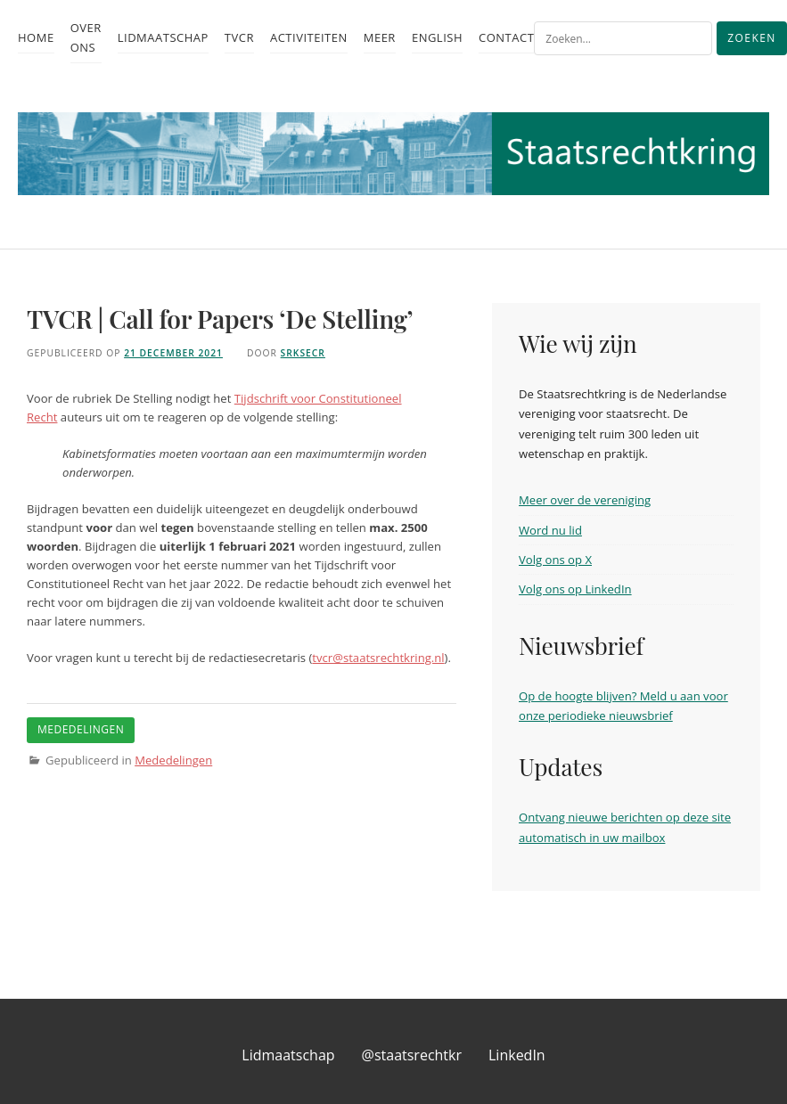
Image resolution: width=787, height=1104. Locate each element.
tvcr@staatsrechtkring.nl (378, 658)
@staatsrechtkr (412, 1055)
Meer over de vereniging (585, 500)
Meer (380, 37)
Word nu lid (550, 530)
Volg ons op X (555, 560)
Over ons (86, 37)
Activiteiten (309, 37)
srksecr (303, 353)
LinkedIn (516, 1055)
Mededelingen (173, 760)
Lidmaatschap (163, 37)
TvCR (239, 37)
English (437, 37)
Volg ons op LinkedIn (575, 589)
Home (36, 37)
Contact (506, 37)
